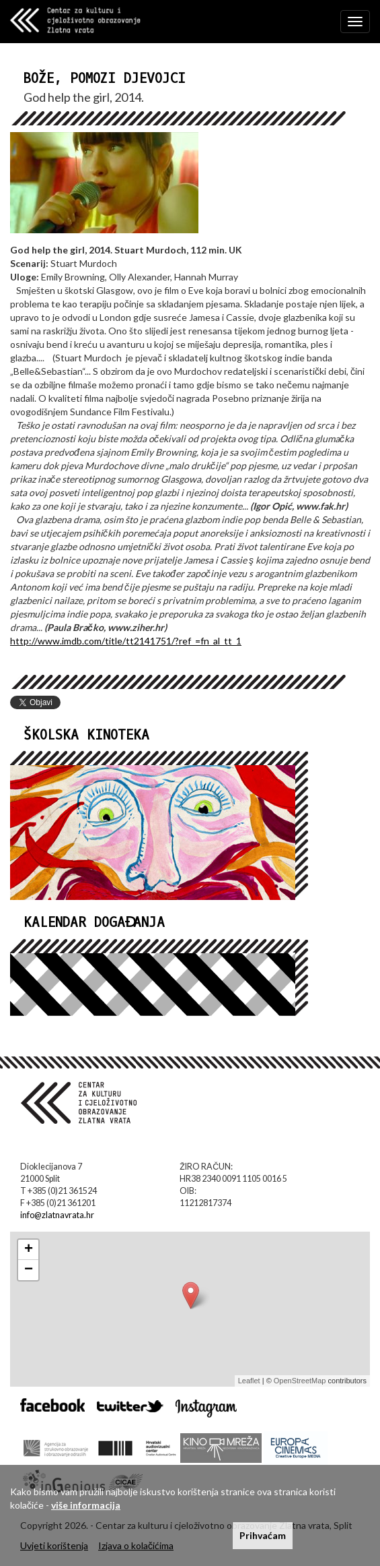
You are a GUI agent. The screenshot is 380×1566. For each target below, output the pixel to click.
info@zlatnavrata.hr (57, 1215)
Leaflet (249, 1381)
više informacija (85, 1505)
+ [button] (28, 1250)
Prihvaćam (262, 1535)
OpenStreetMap (300, 1381)
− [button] (28, 1270)
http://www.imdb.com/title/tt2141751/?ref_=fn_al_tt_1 (125, 640)
